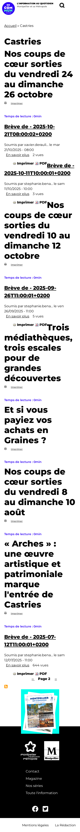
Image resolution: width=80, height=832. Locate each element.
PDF (43, 163)
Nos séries (34, 786)
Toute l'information (42, 793)
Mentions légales (35, 825)
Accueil (10, 26)
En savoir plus (17, 155)
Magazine (34, 779)
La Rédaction (65, 825)
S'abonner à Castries (6, 686)
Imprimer (17, 103)
